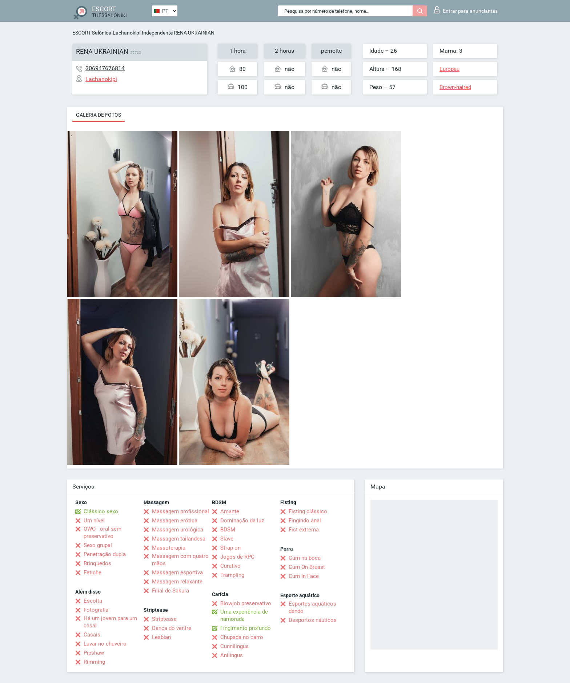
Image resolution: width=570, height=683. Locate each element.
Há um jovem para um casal (110, 622)
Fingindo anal (305, 520)
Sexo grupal (98, 545)
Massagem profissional (180, 511)
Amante (229, 511)
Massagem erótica (174, 520)
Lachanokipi (126, 33)
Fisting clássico (308, 511)
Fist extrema (304, 529)
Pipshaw (94, 653)
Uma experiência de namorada (244, 615)
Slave (226, 538)
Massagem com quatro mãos (180, 560)
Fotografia (96, 610)
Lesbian (161, 637)
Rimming (94, 662)
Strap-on (230, 548)
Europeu (449, 69)
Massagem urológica (177, 529)
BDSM (227, 529)
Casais (92, 634)
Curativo (230, 566)
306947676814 (105, 68)
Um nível (94, 520)
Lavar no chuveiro (105, 643)
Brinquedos (97, 563)
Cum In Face (304, 576)
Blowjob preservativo (245, 603)
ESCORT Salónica (91, 33)
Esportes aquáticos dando (312, 607)
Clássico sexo (101, 511)
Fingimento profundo (245, 628)
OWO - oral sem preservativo (102, 532)
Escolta (93, 601)
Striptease (164, 619)
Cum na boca (305, 558)
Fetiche (92, 572)
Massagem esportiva (177, 572)
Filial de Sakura (170, 590)
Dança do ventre (171, 628)
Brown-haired (455, 87)
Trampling (232, 575)
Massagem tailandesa (178, 538)
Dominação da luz (242, 520)
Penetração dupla (105, 554)
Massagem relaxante (177, 581)
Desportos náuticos (313, 620)
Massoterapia (168, 548)
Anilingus (231, 655)
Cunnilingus (234, 646)
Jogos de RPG (237, 557)
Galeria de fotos (98, 115)
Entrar (466, 10)
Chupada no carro (241, 637)
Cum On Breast (307, 567)
